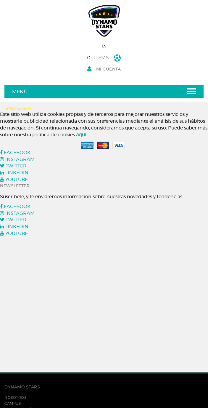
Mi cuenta (104, 69)
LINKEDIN (14, 172)
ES (104, 46)
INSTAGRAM (17, 159)
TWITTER (13, 166)
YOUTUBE (14, 179)
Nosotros (15, 397)
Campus (12, 403)
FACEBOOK (15, 152)
